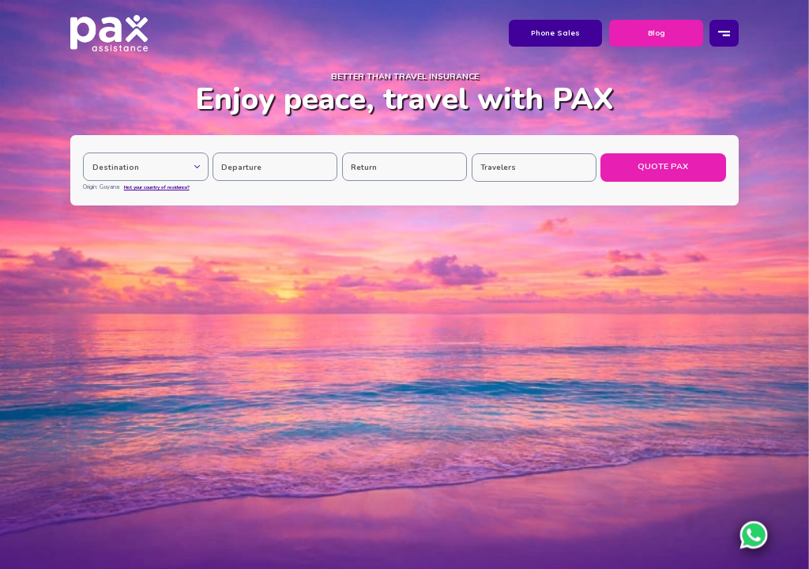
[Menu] (723, 33)
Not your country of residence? (157, 187)
